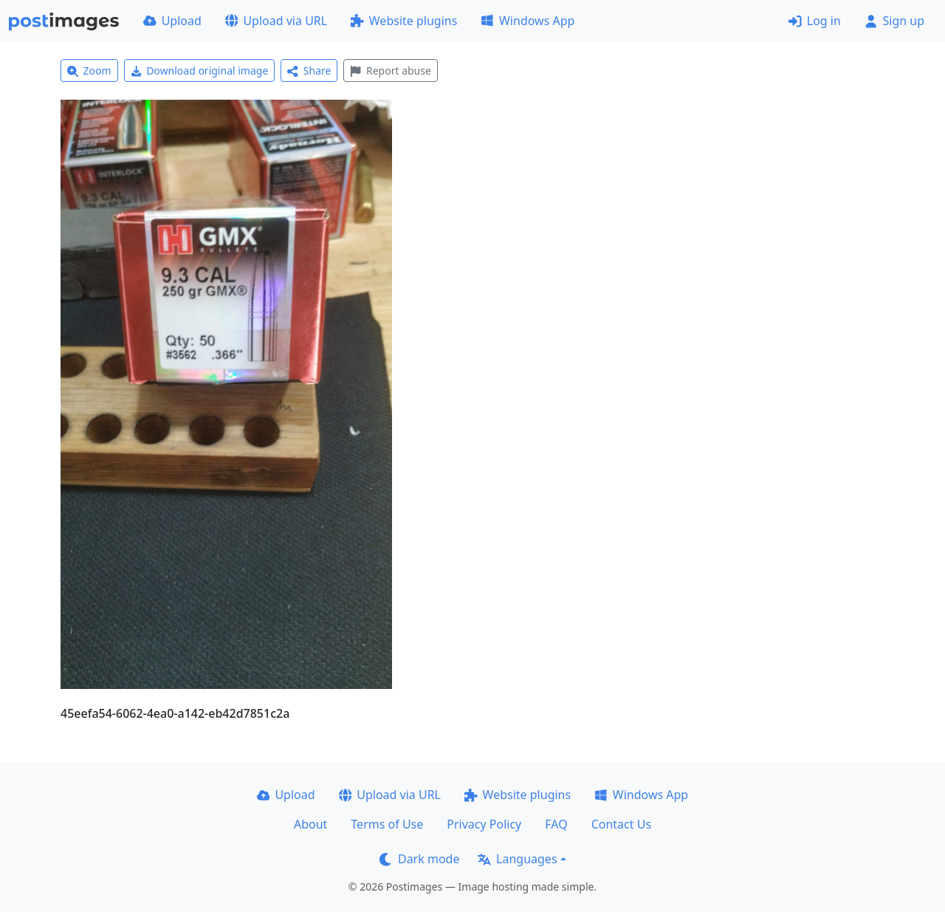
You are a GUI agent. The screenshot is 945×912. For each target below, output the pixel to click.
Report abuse (390, 71)
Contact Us (621, 824)
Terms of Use (387, 824)
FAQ (556, 824)
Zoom (89, 71)
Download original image (200, 71)
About (310, 824)
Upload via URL (276, 21)
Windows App (527, 21)
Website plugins (404, 21)
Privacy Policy (484, 824)
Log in (814, 21)
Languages (517, 859)
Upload (172, 21)
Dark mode (419, 859)
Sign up (894, 21)
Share (309, 71)
